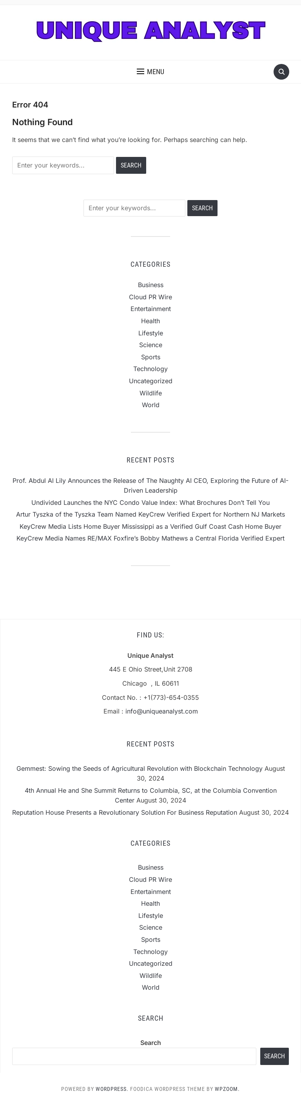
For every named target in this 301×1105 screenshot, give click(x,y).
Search (150, 1043)
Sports (150, 357)
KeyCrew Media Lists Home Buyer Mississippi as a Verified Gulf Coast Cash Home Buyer (150, 526)
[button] (150, 72)
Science (150, 345)
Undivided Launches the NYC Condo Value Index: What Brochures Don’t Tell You (150, 502)
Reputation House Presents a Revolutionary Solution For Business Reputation (124, 812)
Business (150, 285)
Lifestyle (150, 333)
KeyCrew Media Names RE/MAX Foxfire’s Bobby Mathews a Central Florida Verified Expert (150, 538)
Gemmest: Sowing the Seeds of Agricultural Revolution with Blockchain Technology (139, 768)
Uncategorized (150, 381)
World (151, 405)
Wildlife (151, 393)
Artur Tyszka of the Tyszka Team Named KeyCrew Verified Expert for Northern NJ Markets (150, 514)
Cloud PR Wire (150, 297)
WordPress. (112, 1089)
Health (150, 321)
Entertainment (151, 309)
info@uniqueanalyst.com (161, 711)
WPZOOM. (227, 1089)
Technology (150, 369)
